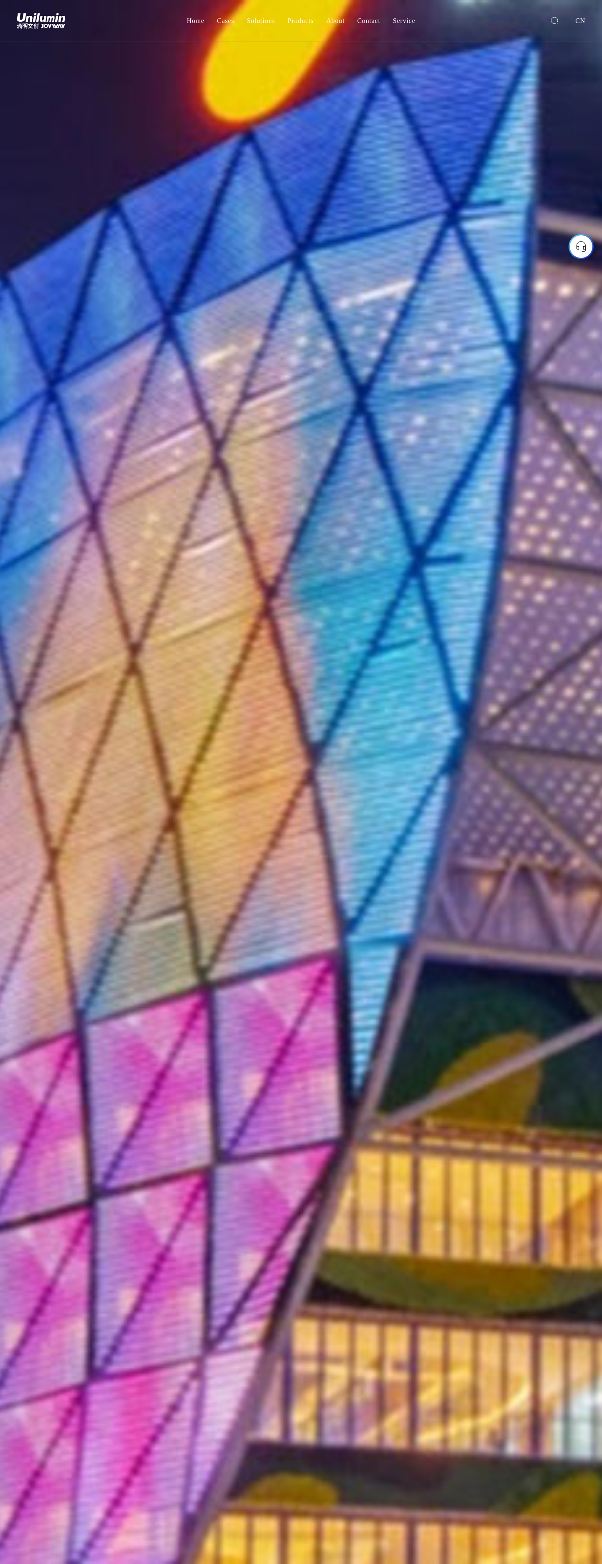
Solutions (261, 20)
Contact (368, 20)
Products (301, 20)
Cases (225, 20)
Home (195, 20)
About (335, 20)
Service (404, 20)
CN (580, 20)
